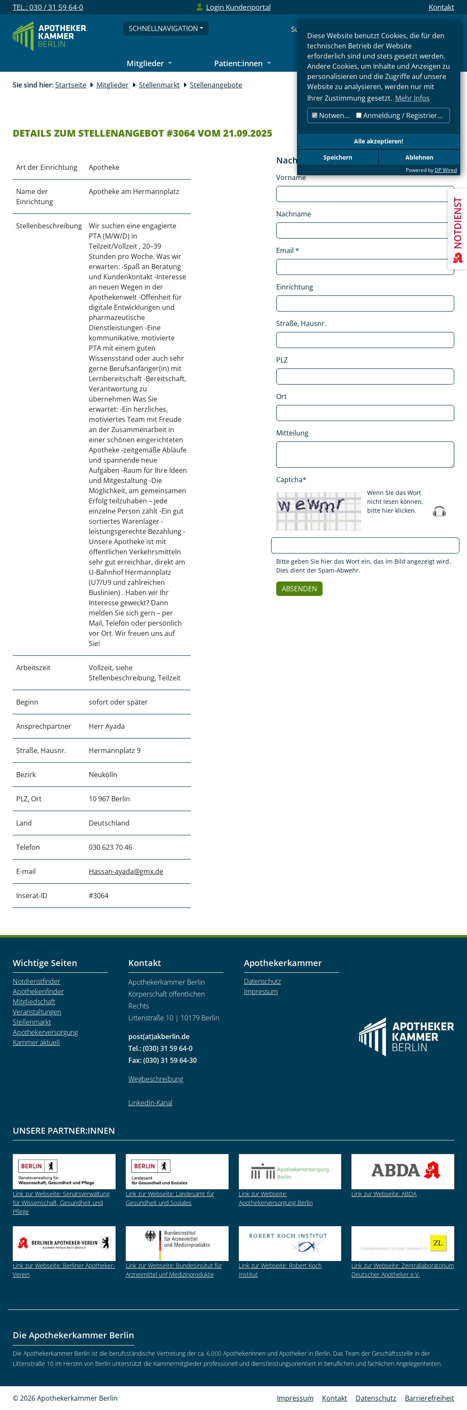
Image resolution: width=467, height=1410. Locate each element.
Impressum (261, 991)
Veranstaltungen (37, 1012)
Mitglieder (112, 85)
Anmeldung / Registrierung (403, 115)
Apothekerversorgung (45, 1032)
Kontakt (441, 7)
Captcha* (291, 479)
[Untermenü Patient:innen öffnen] (243, 64)
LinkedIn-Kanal (150, 1102)
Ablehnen (419, 157)
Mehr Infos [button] (412, 98)
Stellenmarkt (159, 85)
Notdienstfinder (36, 981)
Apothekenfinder (38, 991)
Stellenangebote (216, 85)
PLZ (282, 360)
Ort (281, 396)
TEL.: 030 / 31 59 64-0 (48, 7)
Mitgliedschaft (34, 1001)
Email (287, 250)
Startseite (70, 85)
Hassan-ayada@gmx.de (126, 871)
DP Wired (446, 170)
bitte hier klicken (391, 510)
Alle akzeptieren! (378, 141)
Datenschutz (262, 981)
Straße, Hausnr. (301, 323)
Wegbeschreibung (155, 1079)
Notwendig (333, 115)
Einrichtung (294, 287)
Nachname (293, 214)
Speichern (337, 157)
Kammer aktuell (36, 1042)
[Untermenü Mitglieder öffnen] (149, 64)
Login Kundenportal (238, 7)
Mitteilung (292, 433)
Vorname (291, 177)
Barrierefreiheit (429, 1398)
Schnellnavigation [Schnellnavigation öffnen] (163, 28)
